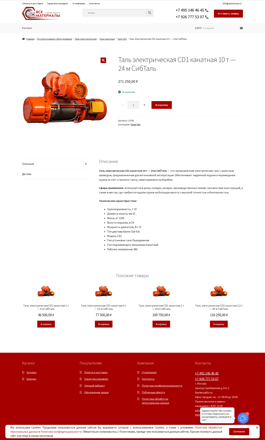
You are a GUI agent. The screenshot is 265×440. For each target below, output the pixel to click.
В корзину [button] (46, 324)
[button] (103, 60)
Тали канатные (107, 38)
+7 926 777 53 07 (190, 16)
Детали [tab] (26, 174)
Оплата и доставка (32, 3)
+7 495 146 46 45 (190, 10)
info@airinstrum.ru (232, 3)
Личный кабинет (94, 385)
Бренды (31, 379)
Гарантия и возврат (57, 3)
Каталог (27, 28)
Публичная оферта (153, 392)
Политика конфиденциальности (162, 385)
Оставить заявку (228, 13)
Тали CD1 (122, 38)
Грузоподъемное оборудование (54, 38)
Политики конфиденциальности (61, 431)
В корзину (161, 105)
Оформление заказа (96, 392)
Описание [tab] (28, 163)
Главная (30, 38)
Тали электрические (86, 38)
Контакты (94, 3)
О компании (78, 3)
